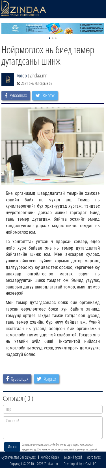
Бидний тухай (73, 457)
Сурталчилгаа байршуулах (18, 457)
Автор (22, 75)
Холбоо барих (50, 457)
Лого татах (94, 457)
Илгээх (12, 446)
